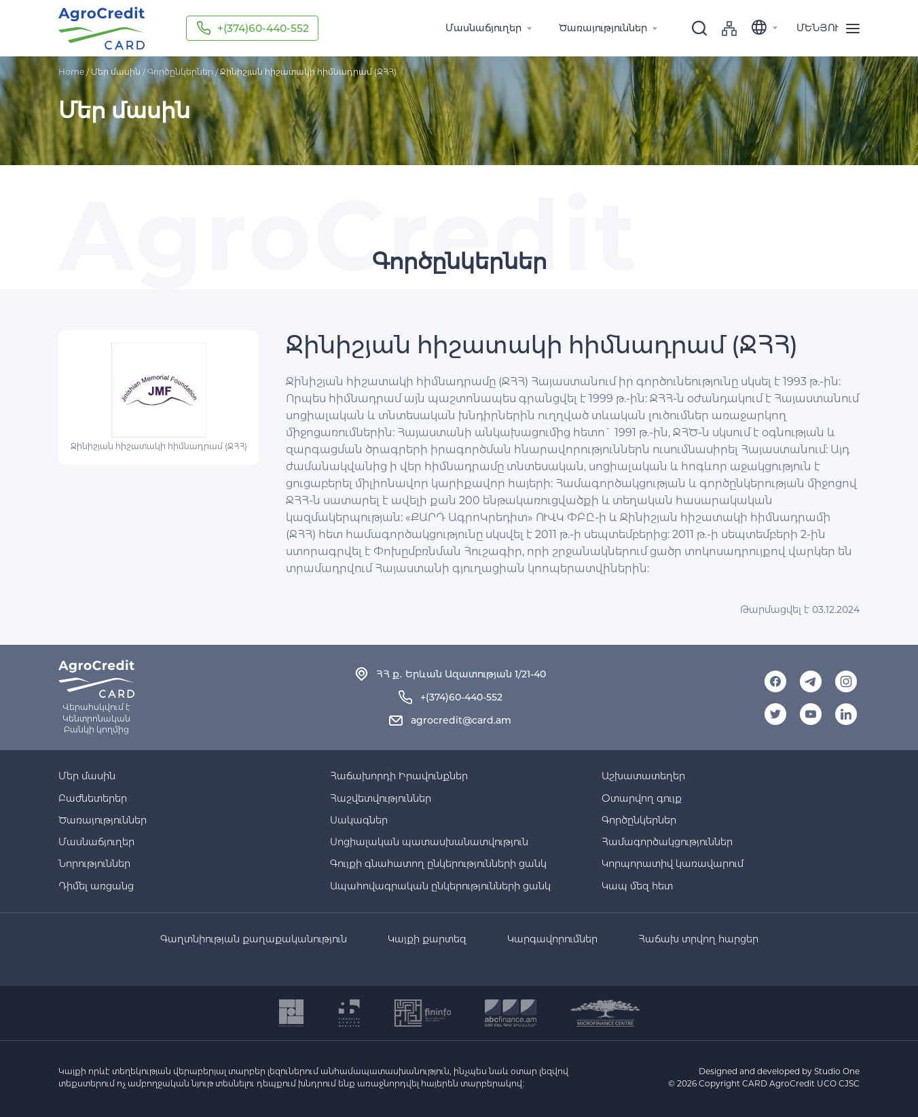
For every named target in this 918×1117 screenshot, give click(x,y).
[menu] (832, 28)
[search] (699, 28)
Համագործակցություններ (667, 842)
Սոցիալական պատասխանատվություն (429, 842)
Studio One (837, 1071)
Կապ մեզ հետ (637, 886)
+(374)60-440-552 (265, 28)
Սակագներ (359, 820)
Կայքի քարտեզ (427, 939)
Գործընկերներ (180, 72)
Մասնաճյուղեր (96, 842)
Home (71, 72)
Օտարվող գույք (642, 798)
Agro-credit (101, 28)
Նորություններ (94, 863)
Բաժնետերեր (92, 798)
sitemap (729, 28)
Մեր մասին (86, 776)
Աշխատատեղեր (643, 776)
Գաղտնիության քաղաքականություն (253, 939)
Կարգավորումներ (552, 939)
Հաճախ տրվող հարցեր (698, 939)
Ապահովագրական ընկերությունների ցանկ (440, 886)
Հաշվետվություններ (380, 798)
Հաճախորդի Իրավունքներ (399, 776)
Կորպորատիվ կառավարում (672, 863)
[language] (767, 28)
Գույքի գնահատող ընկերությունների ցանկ (438, 863)
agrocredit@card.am (461, 720)
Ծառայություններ (102, 820)
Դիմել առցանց (96, 886)
